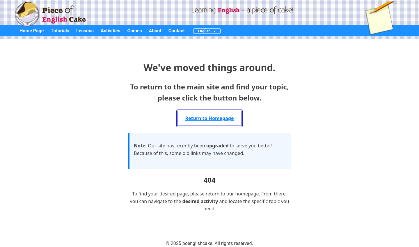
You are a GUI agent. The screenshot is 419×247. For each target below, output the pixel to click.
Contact (176, 30)
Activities (110, 30)
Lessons (85, 30)
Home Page (31, 30)
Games (134, 30)
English (204, 31)
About (155, 30)
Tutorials (60, 30)
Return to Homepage (209, 118)
